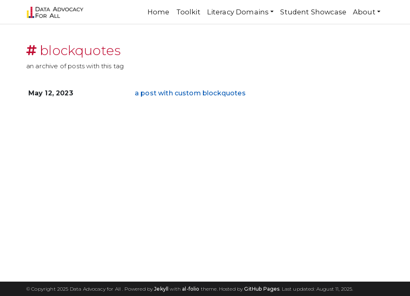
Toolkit (188, 12)
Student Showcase (313, 12)
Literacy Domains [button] (238, 12)
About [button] (364, 12)
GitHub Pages (261, 289)
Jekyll (161, 289)
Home (158, 12)
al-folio (190, 289)
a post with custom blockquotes (190, 93)
